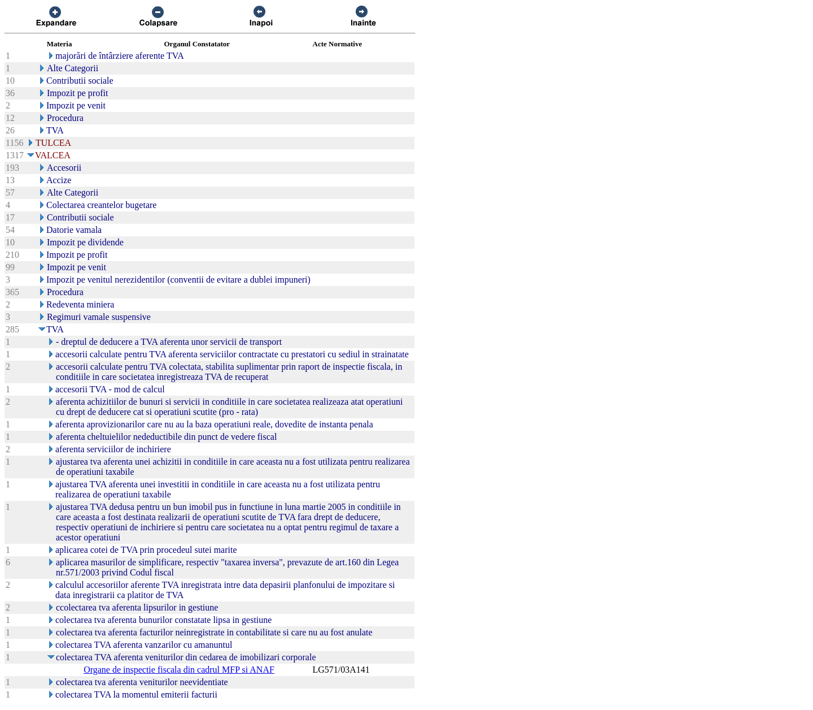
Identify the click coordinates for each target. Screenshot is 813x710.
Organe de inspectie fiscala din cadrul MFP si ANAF (179, 669)
